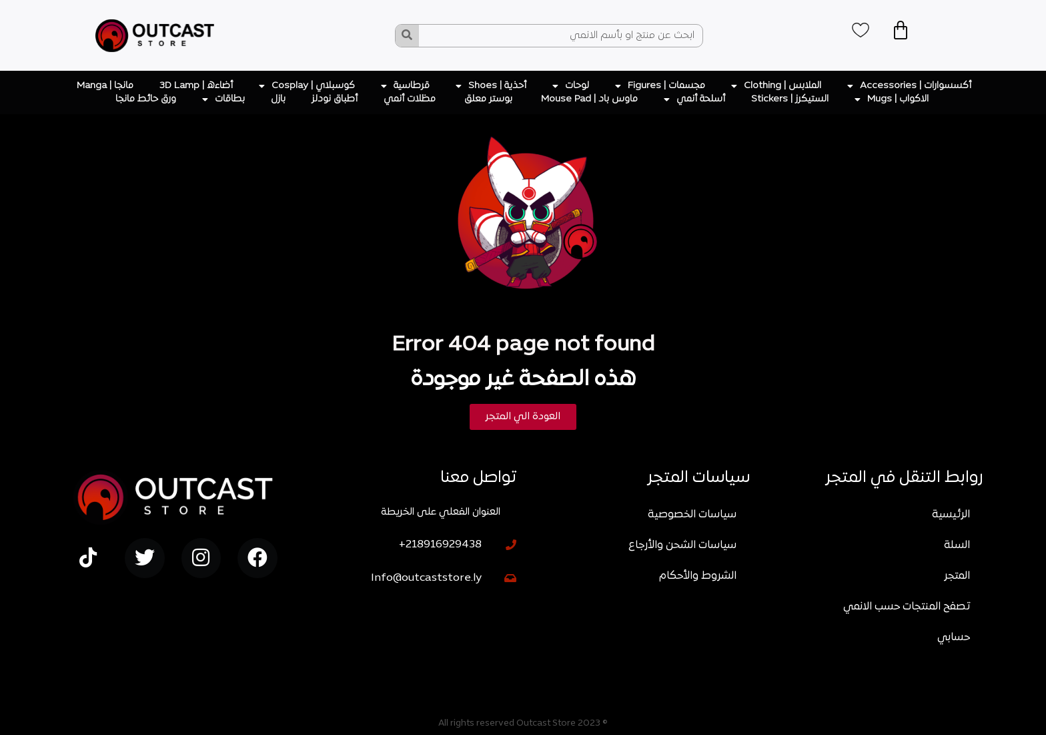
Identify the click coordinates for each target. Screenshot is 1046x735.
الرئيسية (951, 514)
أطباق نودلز (335, 99)
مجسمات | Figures (660, 86)
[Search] (407, 36)
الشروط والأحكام (697, 576)
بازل (278, 99)
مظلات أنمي (411, 99)
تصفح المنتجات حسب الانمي (906, 607)
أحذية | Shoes (491, 86)
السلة (957, 545)
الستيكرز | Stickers (790, 99)
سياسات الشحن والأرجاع (682, 545)
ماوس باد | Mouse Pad (589, 99)
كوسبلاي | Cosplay (307, 86)
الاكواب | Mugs (892, 99)
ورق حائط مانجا (145, 99)
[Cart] (907, 32)
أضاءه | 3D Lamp (196, 85)
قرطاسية (405, 86)
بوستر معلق (489, 99)
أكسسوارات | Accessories (909, 86)
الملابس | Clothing (776, 86)
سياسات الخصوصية (692, 514)
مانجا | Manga (105, 85)
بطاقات (223, 99)
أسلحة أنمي (694, 99)
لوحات (570, 86)
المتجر (957, 576)
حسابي (953, 637)
